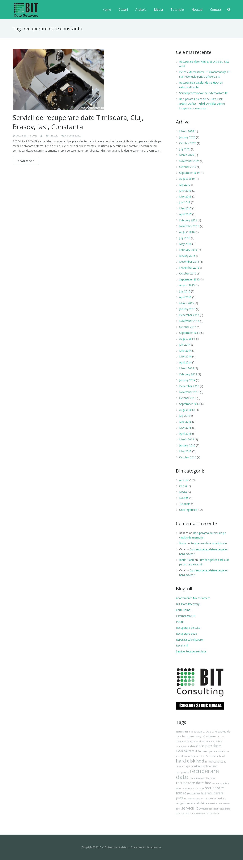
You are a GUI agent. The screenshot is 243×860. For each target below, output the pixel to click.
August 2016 (187, 232)
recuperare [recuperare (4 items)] (182, 772)
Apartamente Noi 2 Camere (193, 598)
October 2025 (187, 143)
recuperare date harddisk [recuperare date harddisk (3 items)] (202, 778)
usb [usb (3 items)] (193, 813)
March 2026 (186, 131)
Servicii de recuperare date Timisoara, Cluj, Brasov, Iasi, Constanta (78, 122)
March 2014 (186, 368)
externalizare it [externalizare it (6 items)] (186, 751)
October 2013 (187, 398)
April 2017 (185, 214)
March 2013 (186, 439)
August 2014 (187, 338)
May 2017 (185, 208)
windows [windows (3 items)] (215, 813)
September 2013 (189, 404)
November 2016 (189, 226)
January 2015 (187, 309)
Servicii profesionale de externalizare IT (203, 93)
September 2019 (189, 173)
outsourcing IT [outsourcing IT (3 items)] (183, 766)
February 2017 (188, 220)
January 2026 (187, 137)
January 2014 (187, 380)
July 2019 (184, 184)
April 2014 (185, 362)
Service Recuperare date (191, 651)
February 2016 (188, 250)
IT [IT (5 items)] (206, 761)
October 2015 (187, 273)
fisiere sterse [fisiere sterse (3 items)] (212, 756)
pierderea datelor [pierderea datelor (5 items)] (201, 766)
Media (183, 492)
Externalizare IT (185, 616)
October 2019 (187, 167)
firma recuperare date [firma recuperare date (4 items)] (210, 751)
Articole (54, 135)
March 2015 (186, 303)
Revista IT (182, 645)
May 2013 (185, 427)
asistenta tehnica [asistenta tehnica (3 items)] (184, 731)
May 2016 (185, 244)
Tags (181, 722)
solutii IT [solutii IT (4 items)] (203, 808)
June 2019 (185, 190)
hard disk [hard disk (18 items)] (185, 761)
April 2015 (185, 297)
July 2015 (184, 291)
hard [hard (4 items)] (222, 756)
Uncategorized (188, 510)
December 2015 (189, 261)
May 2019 (185, 196)
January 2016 (187, 255)
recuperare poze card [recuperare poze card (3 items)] (195, 798)
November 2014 (189, 321)
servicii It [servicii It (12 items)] (189, 808)
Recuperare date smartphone (208, 543)
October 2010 (187, 457)
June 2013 (185, 421)
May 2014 (185, 356)
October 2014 (187, 327)
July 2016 (184, 238)
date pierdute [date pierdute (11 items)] (208, 745)
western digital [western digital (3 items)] (203, 813)
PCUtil (179, 622)
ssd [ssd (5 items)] (183, 813)
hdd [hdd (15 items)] (200, 761)
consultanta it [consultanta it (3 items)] (183, 746)
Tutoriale (184, 504)
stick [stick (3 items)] (188, 813)
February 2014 (188, 374)
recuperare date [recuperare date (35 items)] (197, 774)
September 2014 (189, 333)
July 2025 (184, 149)
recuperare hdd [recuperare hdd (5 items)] (196, 793)
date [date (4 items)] (192, 746)
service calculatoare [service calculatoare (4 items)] (198, 803)
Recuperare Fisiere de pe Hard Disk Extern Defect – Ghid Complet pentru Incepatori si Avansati (202, 103)
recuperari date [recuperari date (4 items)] (216, 798)
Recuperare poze (186, 633)
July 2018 (184, 202)
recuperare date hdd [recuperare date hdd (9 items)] (193, 782)
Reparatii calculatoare (189, 639)
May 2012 (185, 451)
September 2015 (189, 279)
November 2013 (189, 392)
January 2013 (187, 445)
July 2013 (184, 415)
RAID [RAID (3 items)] (215, 766)
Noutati (184, 498)
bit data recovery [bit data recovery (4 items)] (191, 736)
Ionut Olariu (186, 560)
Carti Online (183, 610)
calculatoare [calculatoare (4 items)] (209, 736)
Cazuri (183, 486)
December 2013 (189, 386)
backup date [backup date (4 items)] (210, 731)
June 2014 (185, 350)
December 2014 (189, 315)
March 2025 (186, 155)
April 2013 (185, 433)
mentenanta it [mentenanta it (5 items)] (217, 761)
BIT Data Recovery (187, 604)
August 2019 (187, 178)
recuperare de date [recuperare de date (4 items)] (192, 788)
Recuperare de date (188, 627)
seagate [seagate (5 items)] (181, 803)
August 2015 (187, 285)
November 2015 (189, 267)
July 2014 (184, 344)
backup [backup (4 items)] (198, 731)
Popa (182, 543)
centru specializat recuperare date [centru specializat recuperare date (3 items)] (204, 741)
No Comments (73, 135)
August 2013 (187, 410)
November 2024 (189, 161)
